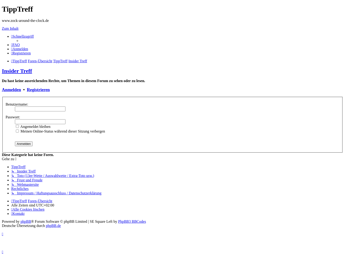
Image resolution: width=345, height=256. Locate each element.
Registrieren (38, 89)
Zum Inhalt (10, 28)
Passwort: (13, 117)
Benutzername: (17, 104)
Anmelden (11, 89)
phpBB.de (53, 226)
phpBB (25, 221)
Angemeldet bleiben (33, 127)
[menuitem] (15, 45)
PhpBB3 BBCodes (132, 221)
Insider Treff (17, 71)
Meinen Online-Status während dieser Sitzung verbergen (60, 131)
